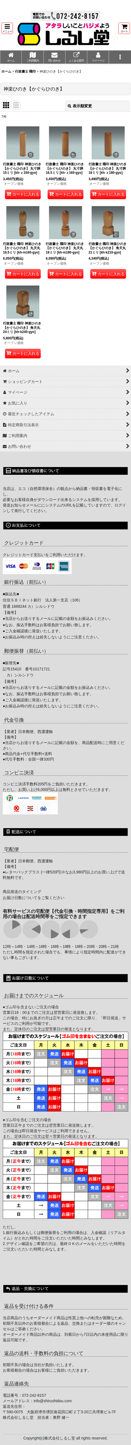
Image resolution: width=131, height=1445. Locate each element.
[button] (7, 28)
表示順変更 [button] (80, 106)
